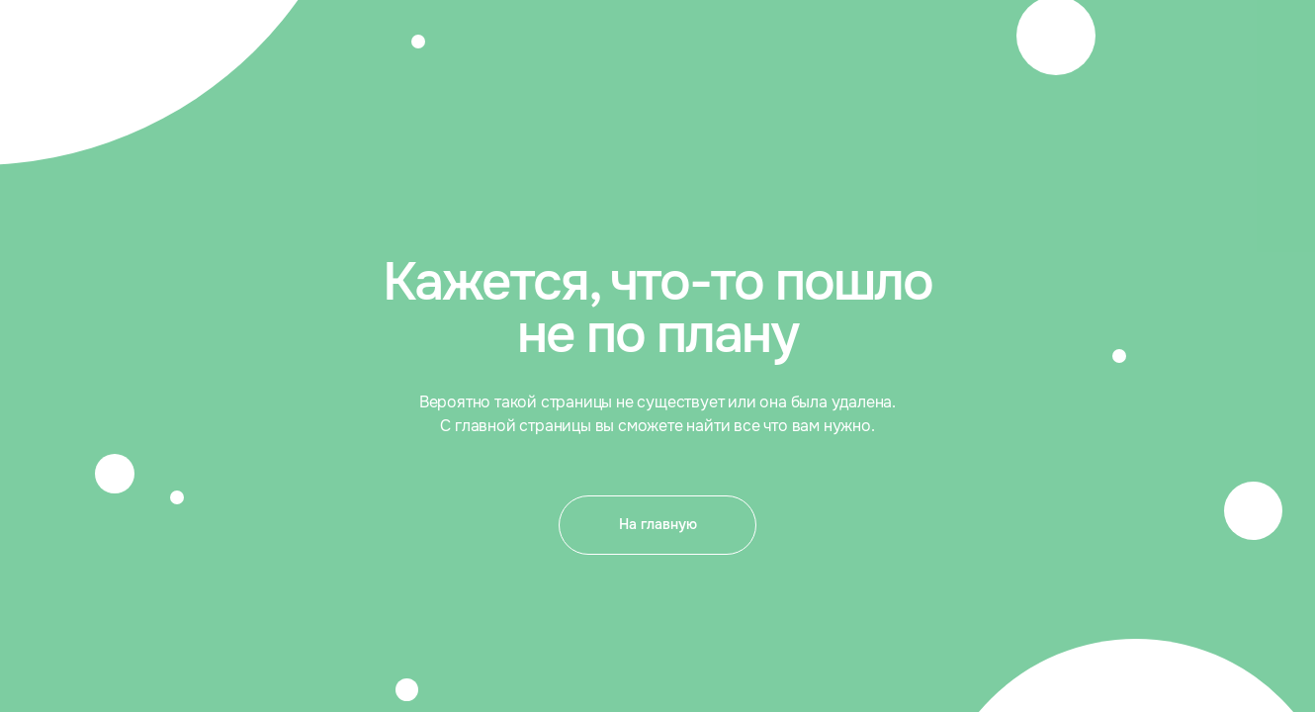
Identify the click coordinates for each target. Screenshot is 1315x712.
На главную (658, 524)
